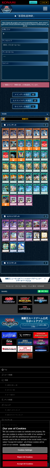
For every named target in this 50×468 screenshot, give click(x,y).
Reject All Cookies (25, 457)
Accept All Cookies (25, 464)
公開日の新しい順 (12, 385)
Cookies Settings (25, 450)
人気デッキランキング (13, 410)
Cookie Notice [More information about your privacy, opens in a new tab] (25, 445)
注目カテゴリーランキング (15, 415)
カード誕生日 (11, 394)
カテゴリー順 (11, 390)
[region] (25, 444)
